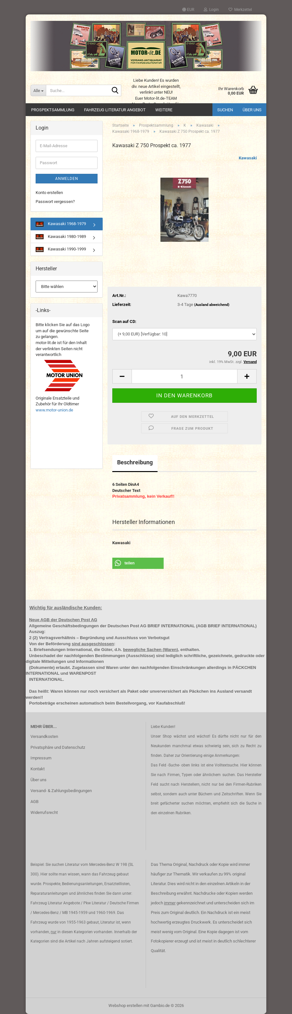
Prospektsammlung (52, 109)
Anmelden (66, 178)
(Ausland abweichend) (211, 305)
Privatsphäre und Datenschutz (57, 747)
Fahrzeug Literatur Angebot (115, 109)
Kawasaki (248, 158)
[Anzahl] (184, 376)
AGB (34, 801)
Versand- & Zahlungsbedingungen (61, 790)
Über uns (252, 109)
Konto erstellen (49, 192)
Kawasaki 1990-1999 (61, 249)
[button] (188, 9)
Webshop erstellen (125, 1005)
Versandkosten (44, 736)
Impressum (40, 758)
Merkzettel (240, 9)
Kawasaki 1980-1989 (61, 237)
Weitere (163, 109)
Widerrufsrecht (44, 812)
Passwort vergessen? (55, 201)
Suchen (225, 109)
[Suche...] (38, 90)
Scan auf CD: (124, 321)
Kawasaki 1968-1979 (61, 224)
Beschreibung (135, 462)
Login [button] (211, 9)
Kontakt (37, 768)
